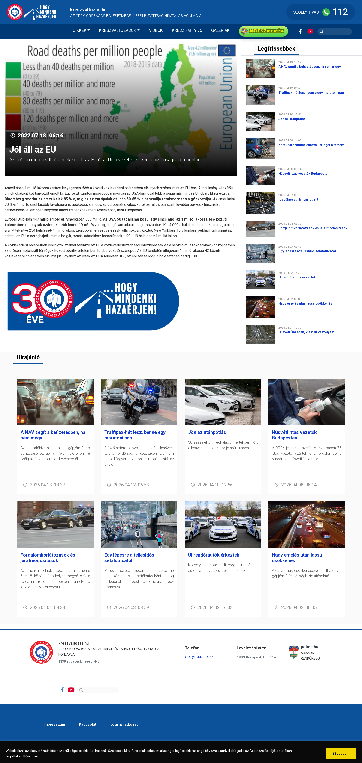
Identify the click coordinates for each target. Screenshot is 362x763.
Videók (156, 30)
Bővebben (30, 756)
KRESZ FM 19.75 (187, 30)
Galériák (220, 30)
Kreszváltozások (117, 30)
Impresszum (54, 724)
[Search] (98, 690)
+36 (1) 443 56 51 (199, 657)
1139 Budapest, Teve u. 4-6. (79, 661)
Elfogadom (341, 753)
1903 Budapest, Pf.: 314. (257, 657)
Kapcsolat (87, 724)
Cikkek (80, 30)
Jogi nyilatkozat (124, 724)
